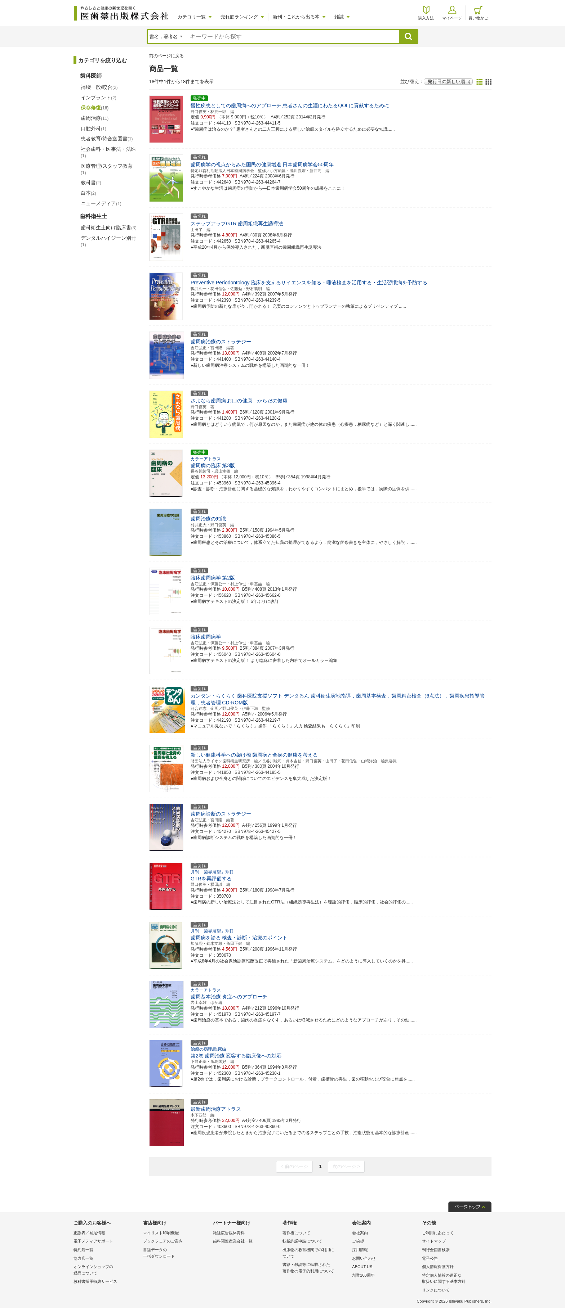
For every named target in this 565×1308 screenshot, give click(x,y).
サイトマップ (434, 1241)
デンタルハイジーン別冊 (108, 241)
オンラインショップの (106, 1270)
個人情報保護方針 (438, 1266)
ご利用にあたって (438, 1233)
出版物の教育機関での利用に (315, 1253)
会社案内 (360, 1233)
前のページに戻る (166, 55)
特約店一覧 (83, 1250)
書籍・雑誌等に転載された (315, 1268)
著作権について (296, 1233)
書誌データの (176, 1253)
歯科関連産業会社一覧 (233, 1241)
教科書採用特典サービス (95, 1281)
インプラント (98, 97)
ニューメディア (101, 203)
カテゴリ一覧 (192, 16)
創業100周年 (363, 1275)
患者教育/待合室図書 (107, 138)
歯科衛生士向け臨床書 (109, 227)
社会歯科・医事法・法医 (108, 152)
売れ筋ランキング (239, 16)
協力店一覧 (83, 1258)
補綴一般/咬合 (99, 87)
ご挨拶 (358, 1241)
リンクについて (436, 1290)
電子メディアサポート (93, 1241)
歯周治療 (94, 118)
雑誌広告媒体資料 (229, 1233)
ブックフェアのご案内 (163, 1241)
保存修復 (94, 107)
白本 (88, 193)
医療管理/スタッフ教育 (107, 169)
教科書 (91, 182)
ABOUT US (362, 1266)
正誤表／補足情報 (89, 1233)
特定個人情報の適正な (455, 1279)
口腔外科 (93, 128)
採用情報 (360, 1250)
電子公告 (430, 1258)
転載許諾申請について (302, 1241)
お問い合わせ (364, 1258)
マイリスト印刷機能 (161, 1233)
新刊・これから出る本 (296, 16)
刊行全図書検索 (436, 1250)
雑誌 (339, 16)
